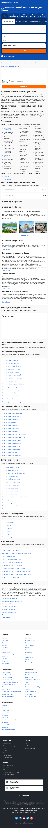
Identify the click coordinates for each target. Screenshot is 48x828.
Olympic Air (5, 710)
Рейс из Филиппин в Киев (10, 509)
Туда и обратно (9, 21)
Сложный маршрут (35, 21)
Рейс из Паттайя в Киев (10, 491)
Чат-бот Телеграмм (30, 746)
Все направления (7, 696)
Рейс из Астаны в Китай (10, 431)
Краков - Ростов (7, 687)
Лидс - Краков (6, 672)
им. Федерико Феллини (32, 679)
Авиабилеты (7, 743)
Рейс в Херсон (7, 528)
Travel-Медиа (7, 755)
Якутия (4, 708)
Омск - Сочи (6, 689)
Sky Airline (5, 717)
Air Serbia (5, 722)
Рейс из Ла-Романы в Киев (11, 482)
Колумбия (5, 647)
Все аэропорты (30, 696)
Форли (27, 647)
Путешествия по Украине (11, 772)
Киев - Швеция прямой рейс (11, 559)
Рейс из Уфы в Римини (9, 399)
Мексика (4, 645)
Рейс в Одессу (7, 534)
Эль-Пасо (28, 638)
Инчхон (27, 689)
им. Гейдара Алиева (31, 672)
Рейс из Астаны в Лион (10, 452)
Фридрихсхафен (30, 640)
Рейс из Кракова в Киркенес (11, 387)
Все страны (6, 663)
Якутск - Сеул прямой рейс (11, 577)
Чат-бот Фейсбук (29, 748)
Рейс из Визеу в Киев (9, 422)
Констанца (28, 694)
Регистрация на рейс (9, 609)
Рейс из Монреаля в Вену (10, 372)
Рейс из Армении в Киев (10, 500)
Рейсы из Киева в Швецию (9, 66)
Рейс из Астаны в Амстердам (12, 413)
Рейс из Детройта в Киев (10, 467)
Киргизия (5, 640)
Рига (26, 682)
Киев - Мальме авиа (9, 556)
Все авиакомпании (8, 729)
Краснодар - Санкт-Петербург (11, 691)
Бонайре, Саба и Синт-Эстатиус (9, 655)
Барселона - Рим (7, 694)
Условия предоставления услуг (13, 808)
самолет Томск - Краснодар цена (13, 568)
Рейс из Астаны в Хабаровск (11, 443)
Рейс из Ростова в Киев (10, 488)
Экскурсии (6, 752)
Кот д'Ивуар (5, 661)
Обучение (6, 770)
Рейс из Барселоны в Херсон (12, 390)
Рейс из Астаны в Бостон (10, 419)
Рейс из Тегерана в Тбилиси (11, 366)
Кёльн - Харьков (7, 679)
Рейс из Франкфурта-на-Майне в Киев (15, 497)
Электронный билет (9, 604)
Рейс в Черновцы (8, 522)
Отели (5, 750)
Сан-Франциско (30, 675)
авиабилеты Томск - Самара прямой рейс (16, 571)
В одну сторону (21, 21)
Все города (29, 662)
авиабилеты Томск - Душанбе (12, 565)
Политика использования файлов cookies (24, 810)
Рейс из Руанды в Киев (9, 503)
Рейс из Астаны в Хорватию (11, 449)
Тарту (27, 654)
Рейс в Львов (6, 531)
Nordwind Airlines (7, 724)
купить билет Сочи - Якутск (11, 550)
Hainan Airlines (6, 712)
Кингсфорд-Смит (30, 691)
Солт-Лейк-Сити (30, 645)
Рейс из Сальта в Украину (10, 393)
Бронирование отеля (9, 615)
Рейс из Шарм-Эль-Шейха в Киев (13, 473)
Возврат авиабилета (9, 612)
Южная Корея (6, 652)
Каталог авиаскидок (9, 746)
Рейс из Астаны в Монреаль (11, 416)
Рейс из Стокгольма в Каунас (12, 378)
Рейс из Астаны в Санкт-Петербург (14, 434)
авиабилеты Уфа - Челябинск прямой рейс (16, 574)
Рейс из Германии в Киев (10, 506)
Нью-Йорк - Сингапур (8, 684)
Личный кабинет (8, 765)
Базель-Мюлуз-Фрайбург (33, 687)
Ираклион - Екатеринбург (10, 682)
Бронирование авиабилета (11, 601)
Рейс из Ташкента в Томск (11, 369)
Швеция (19, 63)
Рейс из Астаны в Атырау (10, 428)
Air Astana (5, 715)
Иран (3, 642)
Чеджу (27, 659)
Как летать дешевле (9, 598)
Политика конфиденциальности (35, 808)
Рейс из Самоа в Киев (9, 494)
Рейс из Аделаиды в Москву (11, 402)
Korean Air (5, 727)
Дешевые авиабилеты (8, 63)
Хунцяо (27, 684)
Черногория (5, 650)
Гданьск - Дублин (7, 677)
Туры (4, 748)
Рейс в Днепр (6, 525)
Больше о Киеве (24, 235)
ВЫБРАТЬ (24, 86)
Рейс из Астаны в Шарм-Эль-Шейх (13, 437)
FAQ (25, 743)
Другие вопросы (7, 617)
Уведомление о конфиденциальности (24, 812)
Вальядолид (29, 657)
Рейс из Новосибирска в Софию (13, 384)
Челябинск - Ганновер (9, 675)
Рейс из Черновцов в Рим (10, 363)
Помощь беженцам (9, 774)
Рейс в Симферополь (9, 537)
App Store (6, 767)
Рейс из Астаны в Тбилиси (11, 446)
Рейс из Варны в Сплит (10, 381)
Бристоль (28, 650)
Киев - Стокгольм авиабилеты (12, 562)
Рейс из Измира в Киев (10, 476)
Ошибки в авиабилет (9, 606)
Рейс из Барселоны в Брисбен (12, 375)
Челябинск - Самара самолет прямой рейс (16, 553)
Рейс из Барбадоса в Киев (11, 479)
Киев (25, 63)
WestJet (4, 705)
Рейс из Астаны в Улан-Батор (12, 440)
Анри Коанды (29, 677)
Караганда (28, 642)
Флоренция (28, 652)
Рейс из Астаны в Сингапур (11, 455)
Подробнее (6, 249)
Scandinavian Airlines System (10, 720)
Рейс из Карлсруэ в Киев (10, 485)
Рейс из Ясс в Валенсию (10, 360)
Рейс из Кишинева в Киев (10, 470)
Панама (4, 638)
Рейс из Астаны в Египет (10, 425)
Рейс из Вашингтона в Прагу (11, 396)
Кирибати (5, 658)
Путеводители (7, 757)
